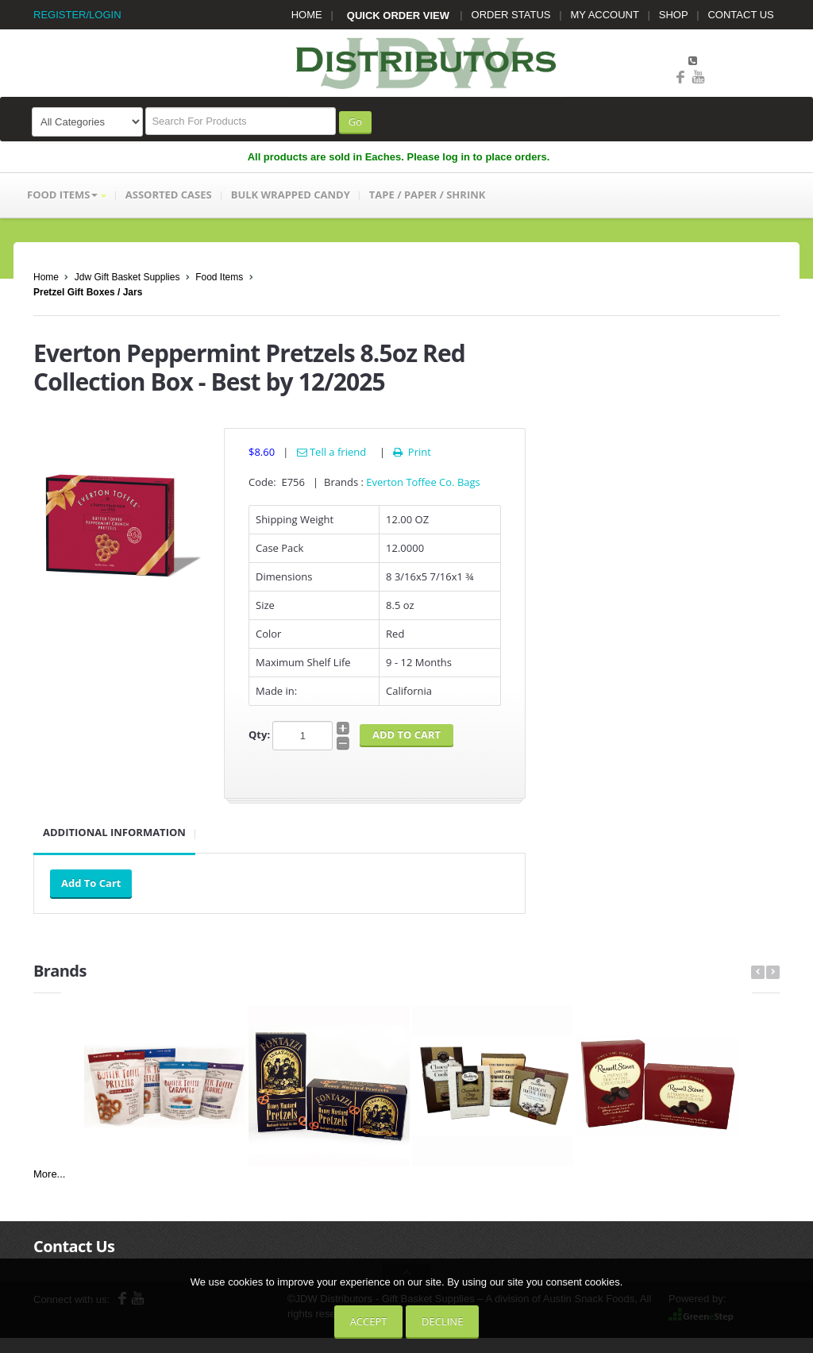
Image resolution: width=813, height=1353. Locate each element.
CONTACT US (740, 15)
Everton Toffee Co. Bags (423, 482)
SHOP (673, 15)
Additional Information (114, 832)
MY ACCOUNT (605, 15)
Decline (442, 1321)
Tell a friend (332, 452)
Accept (368, 1321)
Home (46, 277)
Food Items (219, 277)
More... (49, 1174)
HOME (306, 15)
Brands (60, 970)
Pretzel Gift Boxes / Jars (87, 292)
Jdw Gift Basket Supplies (127, 277)
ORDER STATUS (511, 15)
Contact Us (73, 1246)
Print (411, 452)
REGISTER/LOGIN (77, 15)
